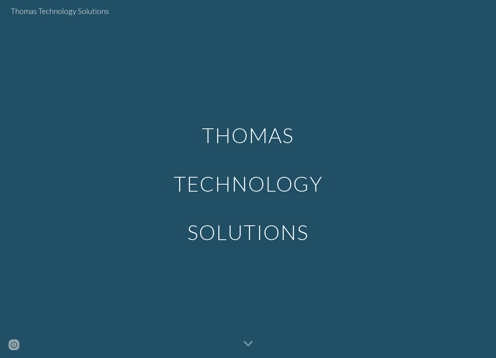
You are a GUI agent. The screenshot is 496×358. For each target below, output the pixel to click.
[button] (248, 344)
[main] (248, 179)
